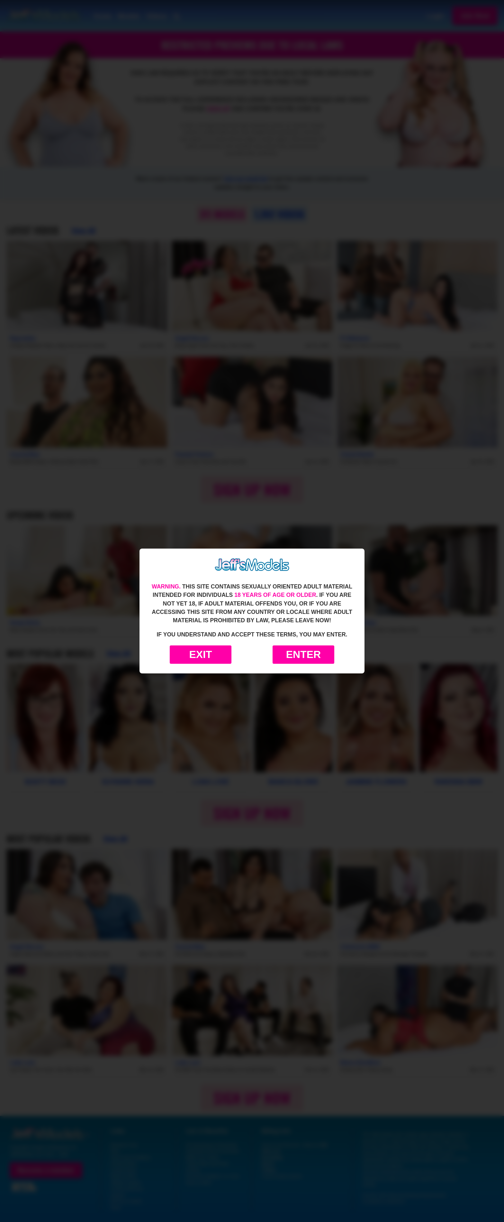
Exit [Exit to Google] (200, 654)
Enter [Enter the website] (303, 654)
